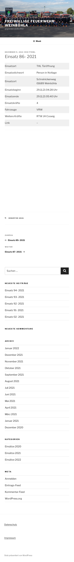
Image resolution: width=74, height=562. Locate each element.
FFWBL (32, 52)
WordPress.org (13, 498)
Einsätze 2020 (13, 446)
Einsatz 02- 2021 (14, 316)
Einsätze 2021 (16, 218)
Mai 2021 (10, 401)
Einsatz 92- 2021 (14, 303)
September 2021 (14, 374)
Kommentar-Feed (15, 492)
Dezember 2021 (14, 354)
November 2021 (14, 361)
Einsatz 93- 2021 (14, 297)
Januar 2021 (12, 420)
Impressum (10, 538)
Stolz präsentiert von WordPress (18, 555)
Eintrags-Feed (13, 485)
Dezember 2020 (14, 427)
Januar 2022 (12, 348)
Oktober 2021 (12, 368)
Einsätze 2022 (13, 459)
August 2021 (12, 381)
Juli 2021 (10, 387)
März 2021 (11, 414)
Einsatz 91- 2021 (14, 310)
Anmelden (10, 478)
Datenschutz (10, 524)
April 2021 (10, 407)
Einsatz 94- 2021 (14, 290)
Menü (37, 41)
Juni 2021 (10, 394)
